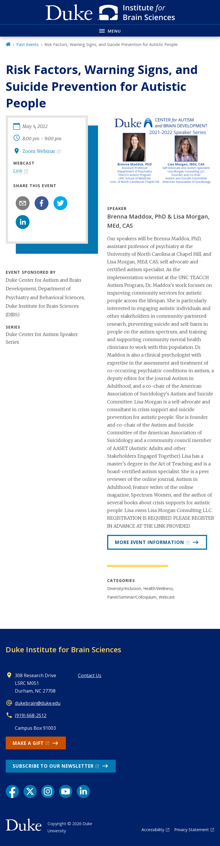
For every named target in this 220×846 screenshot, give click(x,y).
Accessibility (153, 829)
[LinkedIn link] (83, 791)
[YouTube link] (65, 791)
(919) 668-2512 (30, 715)
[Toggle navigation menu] (110, 30)
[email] (22, 203)
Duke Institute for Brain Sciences (63, 649)
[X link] (30, 791)
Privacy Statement (191, 829)
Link (18, 171)
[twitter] (60, 203)
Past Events (27, 44)
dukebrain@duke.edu (37, 703)
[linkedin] (22, 222)
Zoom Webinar (38, 151)
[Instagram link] (47, 791)
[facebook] (41, 203)
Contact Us (89, 675)
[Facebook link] (12, 791)
